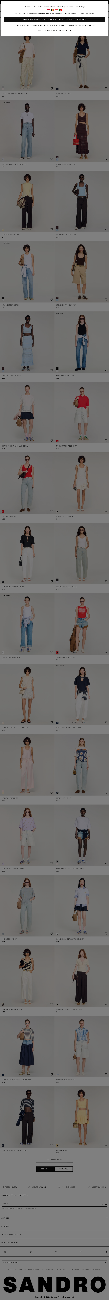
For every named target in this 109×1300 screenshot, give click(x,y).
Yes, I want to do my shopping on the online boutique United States (54, 19)
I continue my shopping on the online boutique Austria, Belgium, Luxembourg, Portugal (54, 25)
